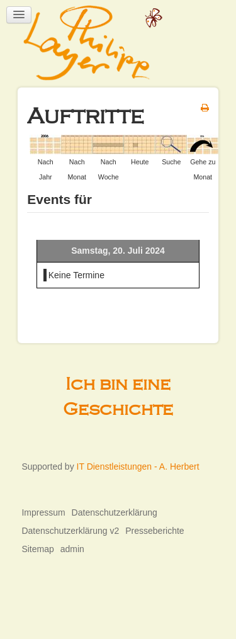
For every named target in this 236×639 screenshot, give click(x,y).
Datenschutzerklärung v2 (70, 531)
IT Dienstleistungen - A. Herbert (138, 466)
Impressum (43, 512)
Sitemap (37, 549)
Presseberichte (154, 531)
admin (72, 549)
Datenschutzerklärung (114, 512)
